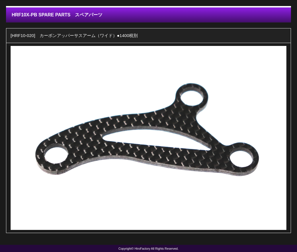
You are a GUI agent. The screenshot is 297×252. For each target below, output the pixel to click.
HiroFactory (142, 248)
